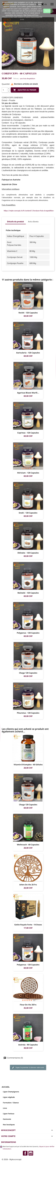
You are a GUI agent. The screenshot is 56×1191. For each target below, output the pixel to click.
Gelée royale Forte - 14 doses (28, 924)
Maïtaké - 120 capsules (28, 593)
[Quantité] (4, 90)
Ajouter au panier (24, 90)
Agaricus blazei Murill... (28, 392)
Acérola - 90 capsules (28, 1044)
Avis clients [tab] (33, 221)
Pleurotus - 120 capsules (28, 713)
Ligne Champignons (11, 1092)
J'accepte (47, 11)
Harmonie (7, 1119)
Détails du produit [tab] (15, 221)
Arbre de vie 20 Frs (28, 884)
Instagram (30, 1153)
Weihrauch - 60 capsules (28, 844)
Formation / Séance (11, 1103)
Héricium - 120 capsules (28, 472)
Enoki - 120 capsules (28, 512)
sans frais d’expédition (27, 78)
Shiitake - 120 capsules (28, 553)
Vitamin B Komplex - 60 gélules (28, 764)
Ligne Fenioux (8, 1113)
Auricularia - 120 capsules (28, 352)
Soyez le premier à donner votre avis (28, 1067)
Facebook (25, 1153)
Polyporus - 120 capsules (28, 633)
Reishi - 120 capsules (28, 312)
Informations (8, 1142)
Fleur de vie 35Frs (28, 1004)
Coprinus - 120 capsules (28, 432)
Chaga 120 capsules (28, 673)
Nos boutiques (9, 1124)
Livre (5, 1108)
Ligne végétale (9, 1097)
